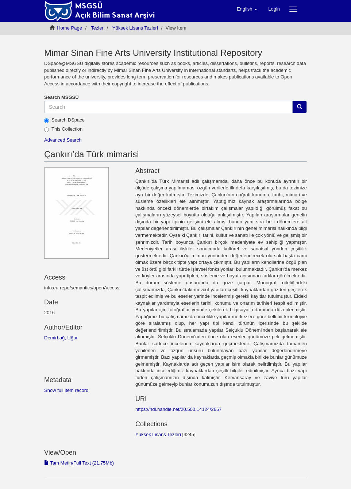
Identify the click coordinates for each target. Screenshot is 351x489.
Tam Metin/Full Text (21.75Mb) (79, 463)
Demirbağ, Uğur (61, 337)
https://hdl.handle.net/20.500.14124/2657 (178, 409)
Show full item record (66, 390)
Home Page (69, 28)
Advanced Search (63, 140)
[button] (247, 9)
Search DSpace (64, 120)
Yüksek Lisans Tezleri (135, 28)
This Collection (63, 129)
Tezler (97, 28)
